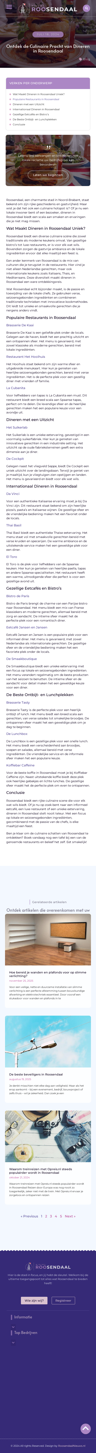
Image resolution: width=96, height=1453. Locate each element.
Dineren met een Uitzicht (28, 104)
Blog (86, 59)
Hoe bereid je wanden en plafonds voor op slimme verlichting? (47, 974)
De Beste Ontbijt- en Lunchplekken (35, 119)
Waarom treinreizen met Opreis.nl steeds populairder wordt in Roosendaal (40, 1171)
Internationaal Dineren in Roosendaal (36, 109)
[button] (9, 7)
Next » (70, 1216)
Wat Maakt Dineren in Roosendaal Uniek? (39, 94)
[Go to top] (85, 1428)
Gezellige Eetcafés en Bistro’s (31, 114)
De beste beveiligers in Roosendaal (36, 1074)
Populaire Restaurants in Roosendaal (36, 99)
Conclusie (19, 124)
